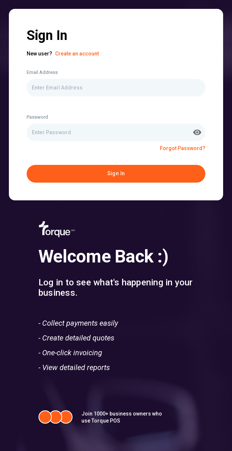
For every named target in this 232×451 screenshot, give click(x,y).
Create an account (77, 54)
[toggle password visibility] (197, 132)
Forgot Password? (182, 148)
